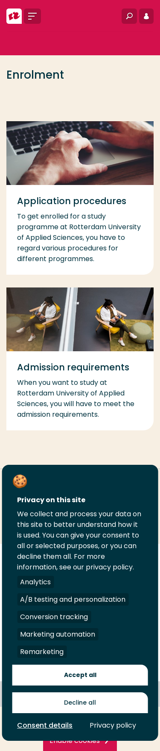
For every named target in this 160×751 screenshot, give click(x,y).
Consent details (45, 725)
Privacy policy (113, 725)
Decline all (80, 702)
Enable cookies (74, 740)
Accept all (80, 675)
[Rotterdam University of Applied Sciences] (14, 16)
